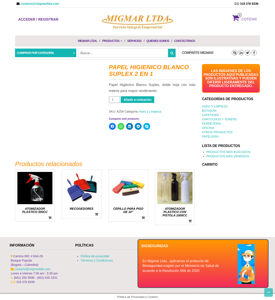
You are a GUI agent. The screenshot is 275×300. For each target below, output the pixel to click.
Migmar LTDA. (87, 41)
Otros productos (217, 132)
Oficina (208, 128)
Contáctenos (184, 41)
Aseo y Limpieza (150, 111)
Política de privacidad (95, 256)
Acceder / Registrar (38, 19)
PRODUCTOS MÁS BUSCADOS (228, 152)
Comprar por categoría (35, 53)
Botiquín (209, 110)
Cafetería (210, 115)
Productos (112, 41)
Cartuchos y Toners (219, 119)
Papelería (210, 136)
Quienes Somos (158, 41)
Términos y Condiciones (97, 260)
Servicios (134, 41)
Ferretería (211, 123)
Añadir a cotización (137, 99)
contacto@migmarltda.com (39, 3)
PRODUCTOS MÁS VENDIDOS (227, 156)
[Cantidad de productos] (114, 99)
